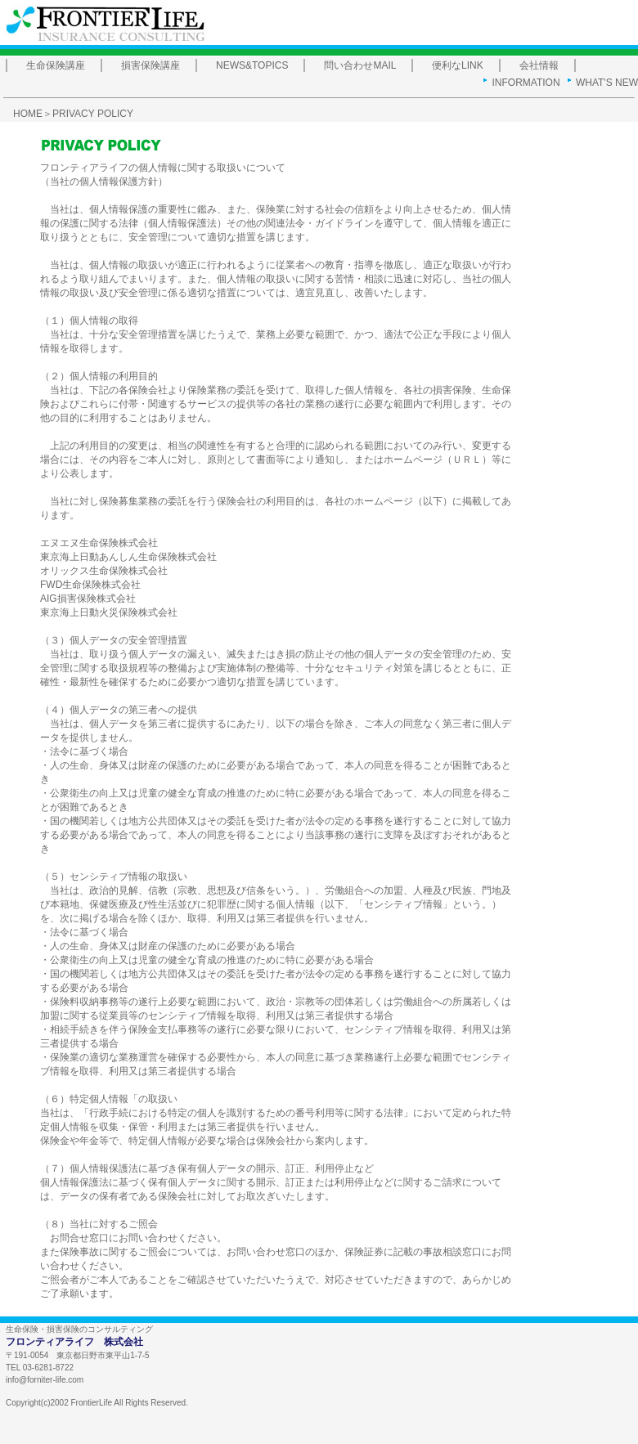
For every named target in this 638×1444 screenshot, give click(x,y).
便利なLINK (457, 65)
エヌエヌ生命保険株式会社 (99, 543)
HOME (28, 113)
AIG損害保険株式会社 (88, 598)
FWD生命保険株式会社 (90, 584)
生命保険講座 (55, 65)
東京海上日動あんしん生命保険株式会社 (128, 557)
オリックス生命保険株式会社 (104, 570)
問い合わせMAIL (360, 65)
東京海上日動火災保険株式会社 (108, 612)
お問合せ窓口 (79, 1238)
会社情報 (539, 65)
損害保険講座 (150, 65)
